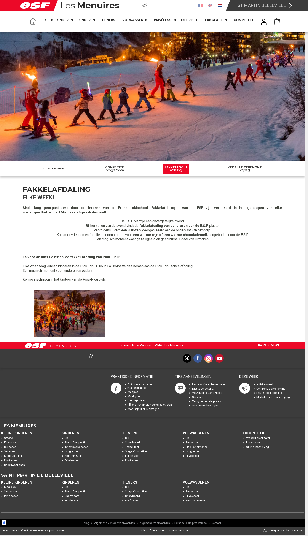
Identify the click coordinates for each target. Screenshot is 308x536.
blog (86, 523)
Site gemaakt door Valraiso (285, 530)
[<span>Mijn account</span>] (264, 21)
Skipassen (198, 397)
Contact (216, 523)
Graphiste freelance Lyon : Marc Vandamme (164, 530)
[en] (210, 5)
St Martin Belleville (262, 5)
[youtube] (219, 358)
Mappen (133, 392)
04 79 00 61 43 (268, 345)
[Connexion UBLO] (4, 522)
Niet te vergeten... (203, 388)
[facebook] (197, 358)
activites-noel (54, 168)
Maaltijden (134, 396)
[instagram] (208, 358)
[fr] (200, 5)
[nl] (220, 5)
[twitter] (187, 358)
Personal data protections (190, 523)
